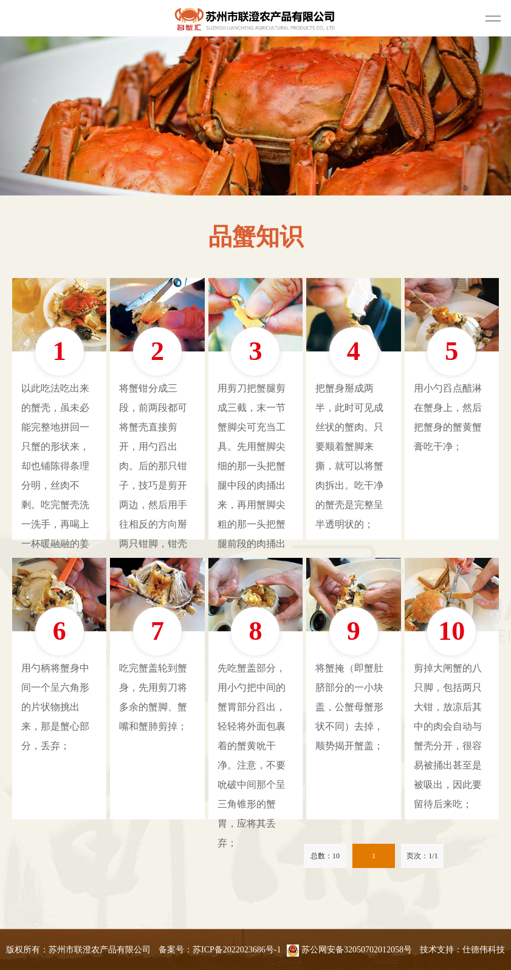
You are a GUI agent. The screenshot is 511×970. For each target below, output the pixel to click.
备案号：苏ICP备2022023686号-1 (220, 949)
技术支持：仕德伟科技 (462, 949)
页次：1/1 (421, 856)
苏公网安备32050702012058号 (349, 949)
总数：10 (325, 856)
